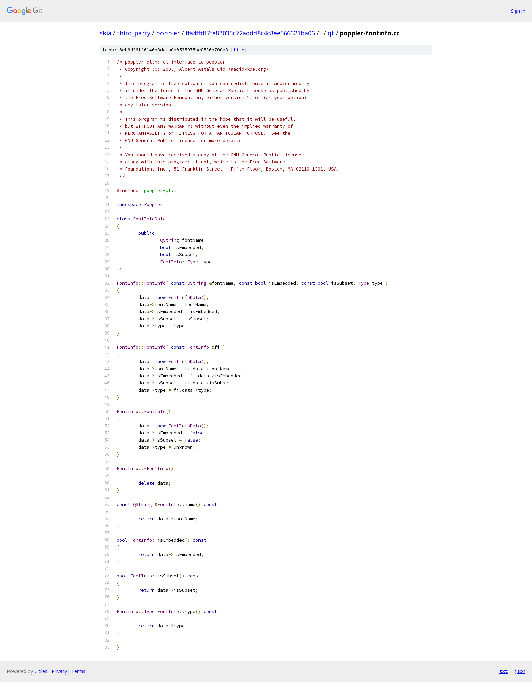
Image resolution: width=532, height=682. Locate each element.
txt (503, 671)
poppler (168, 33)
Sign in (518, 10)
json (519, 671)
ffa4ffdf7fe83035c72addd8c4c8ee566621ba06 (250, 33)
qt (331, 33)
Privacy (59, 671)
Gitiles (41, 671)
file (238, 50)
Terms (78, 671)
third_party (133, 33)
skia (105, 33)
